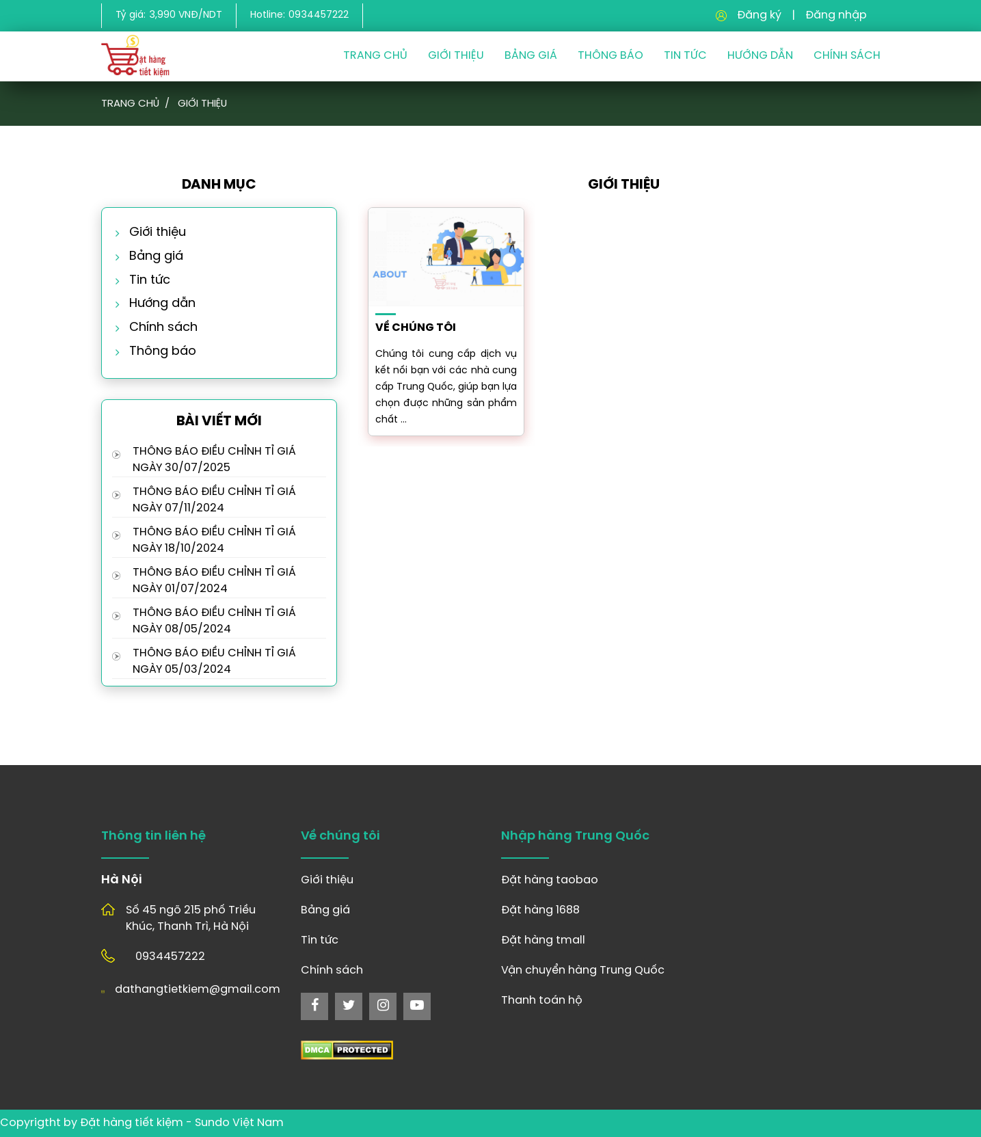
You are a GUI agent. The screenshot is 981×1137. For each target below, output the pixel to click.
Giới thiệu (456, 56)
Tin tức (149, 280)
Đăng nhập (836, 15)
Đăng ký (759, 15)
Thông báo (162, 351)
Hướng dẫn (760, 56)
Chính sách (847, 56)
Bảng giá (531, 56)
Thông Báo (610, 56)
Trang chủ (375, 56)
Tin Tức (685, 56)
